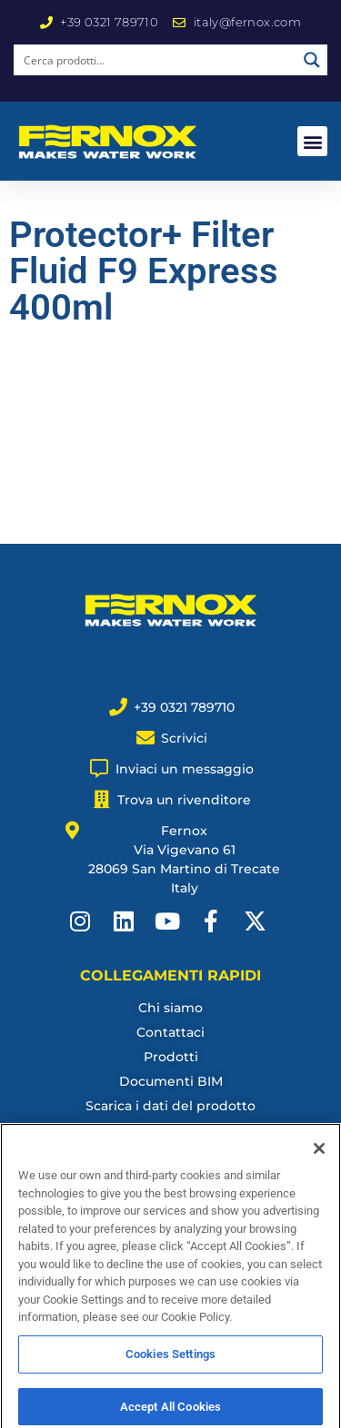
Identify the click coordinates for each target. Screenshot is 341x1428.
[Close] (319, 1159)
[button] (312, 141)
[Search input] (156, 60)
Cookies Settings (170, 1364)
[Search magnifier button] (311, 59)
